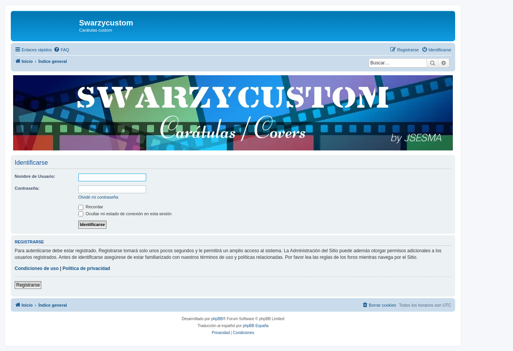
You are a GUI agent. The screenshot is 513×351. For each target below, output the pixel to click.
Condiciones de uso (37, 268)
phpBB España (255, 326)
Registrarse (28, 285)
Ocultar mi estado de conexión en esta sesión (125, 213)
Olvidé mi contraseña (98, 197)
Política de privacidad (86, 268)
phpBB (217, 319)
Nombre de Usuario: (35, 176)
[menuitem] (61, 49)
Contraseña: (27, 188)
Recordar (90, 206)
